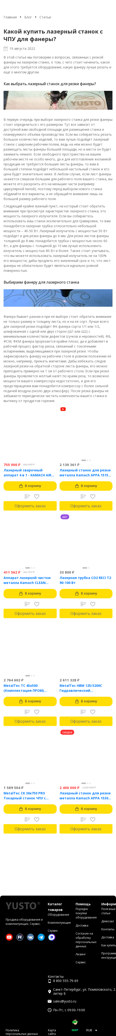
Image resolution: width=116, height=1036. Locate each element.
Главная (10, 17)
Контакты (107, 929)
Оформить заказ (30, 505)
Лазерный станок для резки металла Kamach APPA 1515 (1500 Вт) (85, 473)
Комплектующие (59, 923)
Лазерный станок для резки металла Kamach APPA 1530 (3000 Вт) (85, 796)
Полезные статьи (108, 911)
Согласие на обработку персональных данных (86, 939)
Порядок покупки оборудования (86, 913)
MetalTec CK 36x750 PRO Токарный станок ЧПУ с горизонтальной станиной (27, 796)
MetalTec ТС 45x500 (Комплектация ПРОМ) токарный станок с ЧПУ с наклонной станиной (26, 688)
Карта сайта (52, 1032)
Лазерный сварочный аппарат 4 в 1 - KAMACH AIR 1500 (27, 473)
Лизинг (81, 954)
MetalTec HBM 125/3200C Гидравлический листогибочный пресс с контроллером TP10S (81, 688)
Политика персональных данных (22, 1032)
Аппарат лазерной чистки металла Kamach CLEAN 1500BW (27, 580)
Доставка (82, 925)
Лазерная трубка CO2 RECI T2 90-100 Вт (85, 580)
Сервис (53, 931)
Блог (28, 17)
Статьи (45, 17)
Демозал (107, 921)
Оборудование (58, 915)
